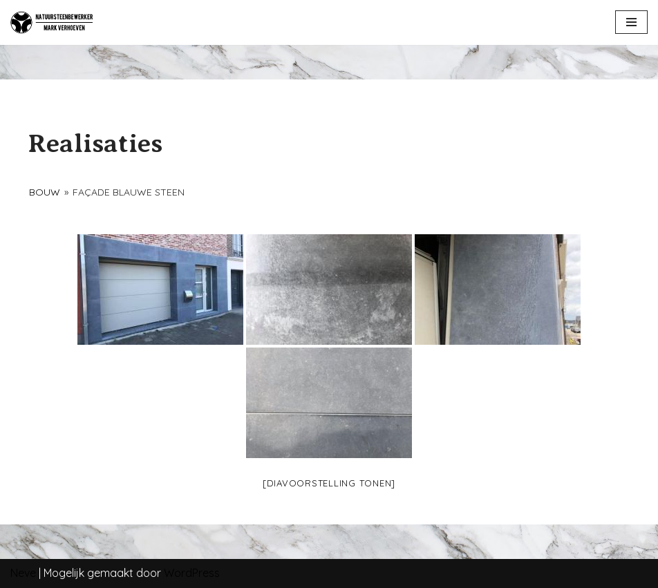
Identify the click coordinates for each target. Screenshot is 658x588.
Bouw (44, 192)
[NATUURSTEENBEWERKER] (51, 22)
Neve (23, 573)
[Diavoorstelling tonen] (329, 483)
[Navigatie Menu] (631, 22)
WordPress (192, 573)
